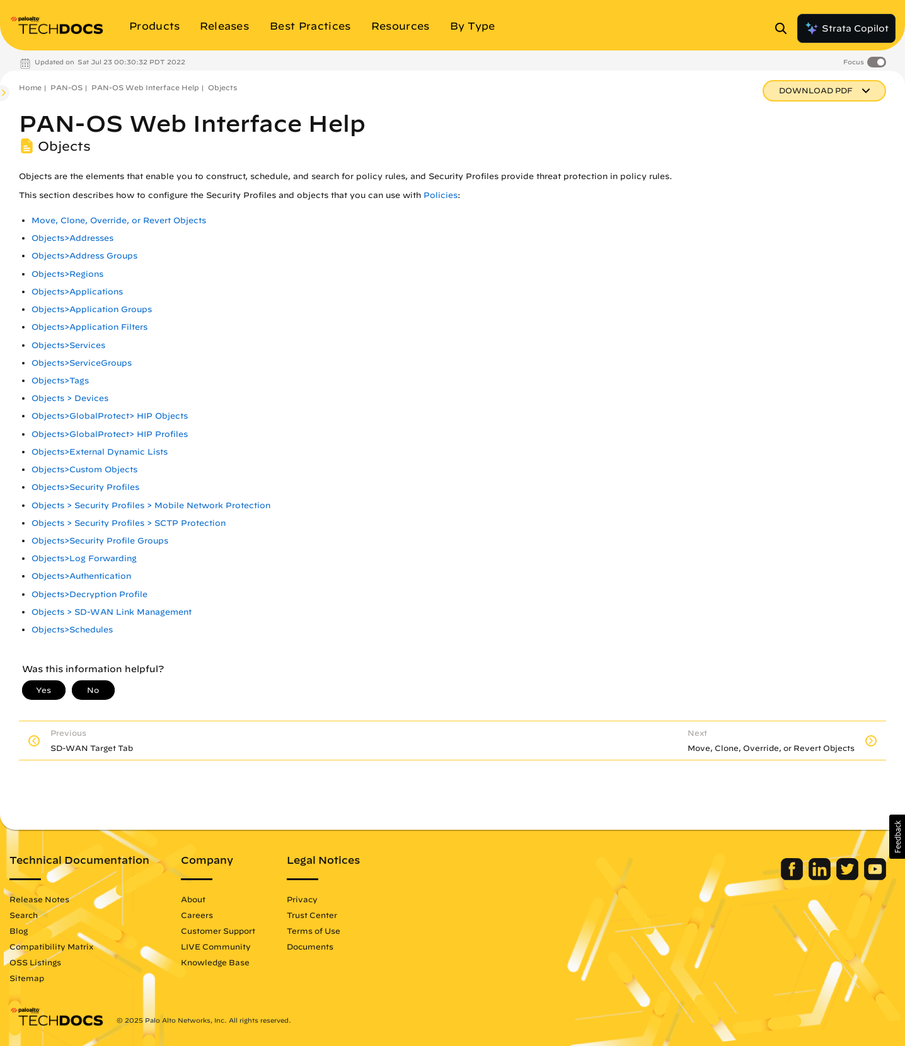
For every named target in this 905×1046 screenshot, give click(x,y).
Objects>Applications (77, 291)
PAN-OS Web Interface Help (145, 87)
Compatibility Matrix (51, 946)
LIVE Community (216, 946)
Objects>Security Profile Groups (100, 540)
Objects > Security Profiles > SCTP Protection (129, 523)
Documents (310, 946)
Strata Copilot (846, 28)
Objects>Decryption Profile (89, 594)
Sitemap (26, 977)
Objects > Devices (70, 398)
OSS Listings (35, 962)
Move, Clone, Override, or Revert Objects (119, 220)
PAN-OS (66, 87)
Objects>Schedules (72, 629)
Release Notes (39, 899)
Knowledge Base (215, 962)
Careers (197, 914)
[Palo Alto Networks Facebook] (793, 877)
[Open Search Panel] (784, 28)
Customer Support (218, 930)
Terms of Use (313, 930)
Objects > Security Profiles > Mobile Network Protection (151, 505)
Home (30, 87)
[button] (897, 837)
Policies (441, 195)
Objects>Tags (60, 380)
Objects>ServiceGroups (82, 363)
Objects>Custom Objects (84, 469)
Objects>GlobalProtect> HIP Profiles (110, 434)
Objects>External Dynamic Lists (100, 451)
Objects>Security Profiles (85, 487)
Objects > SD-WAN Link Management (112, 612)
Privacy (302, 899)
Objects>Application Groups (92, 309)
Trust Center (312, 914)
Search (23, 914)
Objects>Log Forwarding (84, 558)
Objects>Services (68, 345)
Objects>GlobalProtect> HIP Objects (110, 416)
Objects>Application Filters (89, 327)
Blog (18, 930)
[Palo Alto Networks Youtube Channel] (875, 877)
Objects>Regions (67, 274)
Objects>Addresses (72, 238)
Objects (222, 87)
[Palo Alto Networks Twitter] (848, 877)
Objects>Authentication (81, 576)
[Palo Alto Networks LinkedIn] (821, 877)
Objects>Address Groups (84, 255)
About (193, 899)
